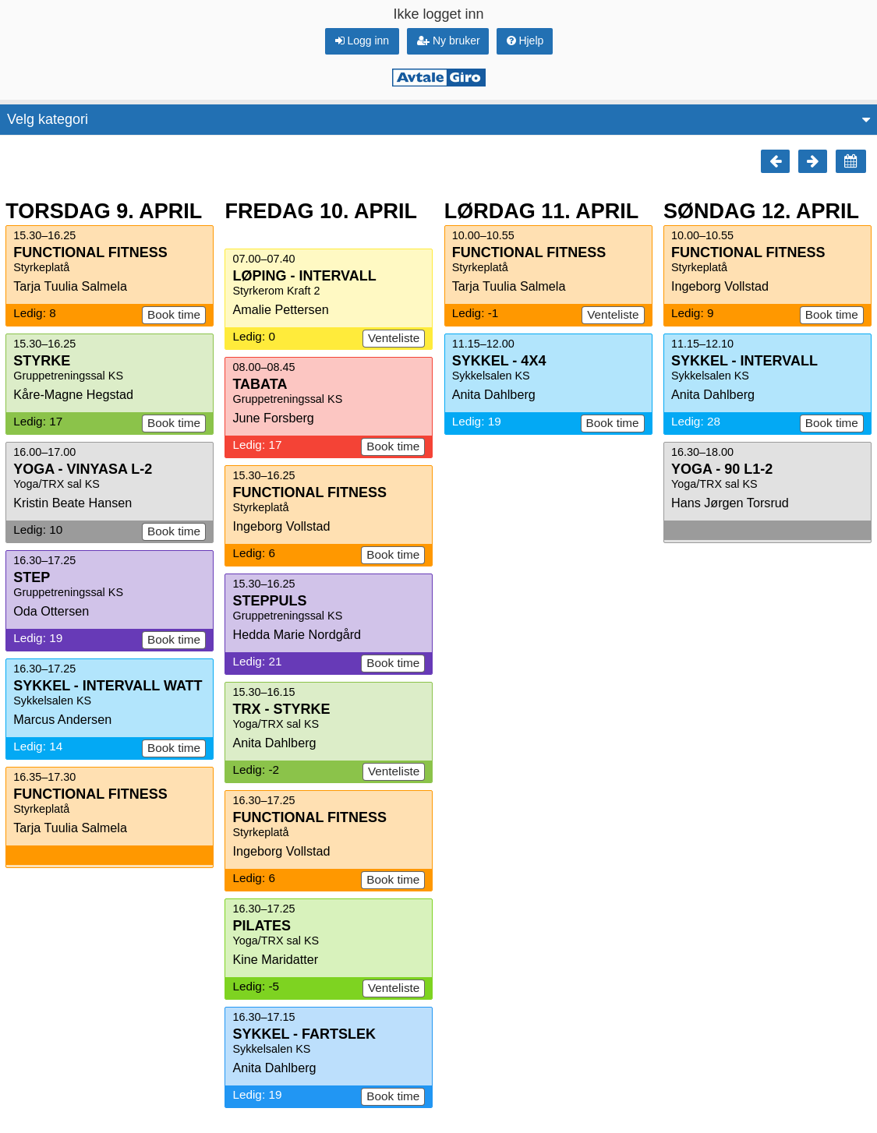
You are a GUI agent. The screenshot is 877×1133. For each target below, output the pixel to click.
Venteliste (393, 337)
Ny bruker (448, 40)
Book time (173, 314)
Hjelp (525, 40)
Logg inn (362, 40)
